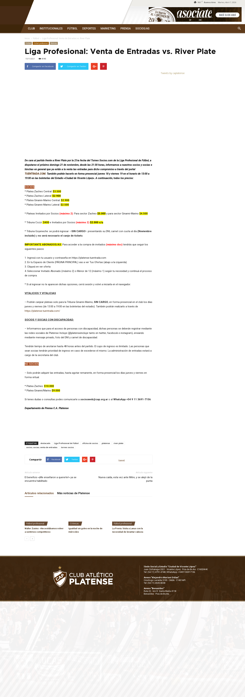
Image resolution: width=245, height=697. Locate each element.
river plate (118, 443)
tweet (122, 460)
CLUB (31, 28)
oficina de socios (90, 443)
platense (106, 443)
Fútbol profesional (41, 43)
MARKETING (108, 28)
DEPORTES (89, 28)
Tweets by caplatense (173, 73)
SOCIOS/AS (142, 28)
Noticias (54, 43)
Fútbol (36, 38)
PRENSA (125, 28)
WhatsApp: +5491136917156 (181, 572)
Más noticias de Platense (73, 493)
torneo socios (67, 447)
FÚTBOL (72, 28)
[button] (239, 29)
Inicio (27, 38)
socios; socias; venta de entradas (41, 447)
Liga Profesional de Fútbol (66, 443)
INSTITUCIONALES (51, 28)
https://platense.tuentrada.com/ (42, 310)
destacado (45, 443)
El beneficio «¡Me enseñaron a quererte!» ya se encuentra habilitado (50, 479)
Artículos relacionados (39, 493)
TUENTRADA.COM (35, 173)
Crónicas (74, 523)
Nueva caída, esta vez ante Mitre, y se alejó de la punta (125, 479)
